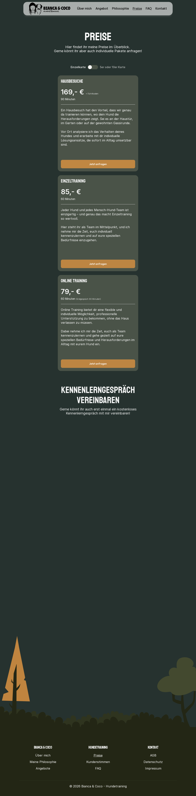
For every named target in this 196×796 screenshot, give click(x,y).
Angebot (102, 8)
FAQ (149, 8)
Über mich (84, 8)
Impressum (153, 768)
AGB (153, 755)
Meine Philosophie (43, 762)
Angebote (43, 768)
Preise (137, 8)
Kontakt (161, 8)
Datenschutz (153, 762)
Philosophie (120, 8)
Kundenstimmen (98, 762)
